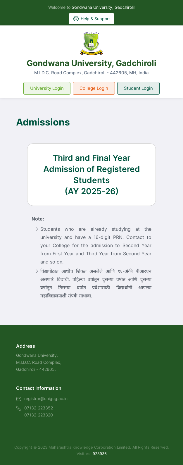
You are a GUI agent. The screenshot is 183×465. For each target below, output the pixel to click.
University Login (47, 88)
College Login (94, 88)
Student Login (138, 88)
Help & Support (91, 19)
